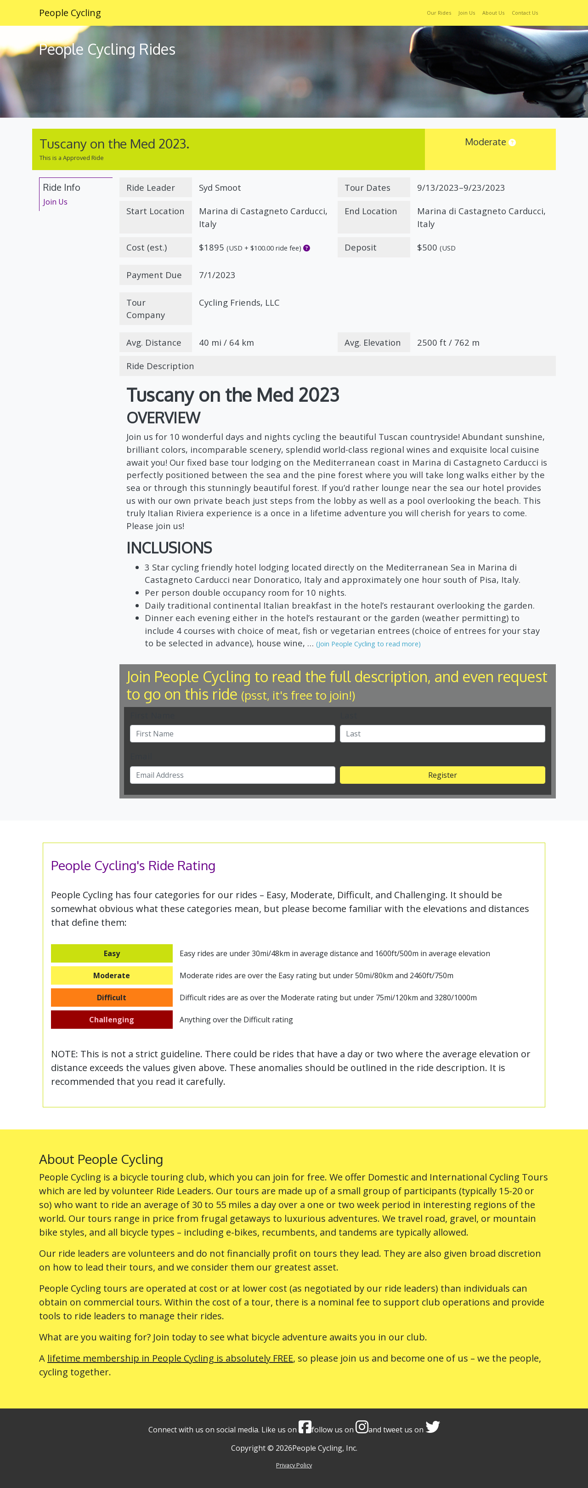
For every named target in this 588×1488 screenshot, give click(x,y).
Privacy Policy (294, 1465)
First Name (152, 715)
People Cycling (70, 12)
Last (348, 715)
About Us (493, 12)
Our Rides (439, 12)
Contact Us (525, 12)
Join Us (466, 12)
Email (141, 756)
